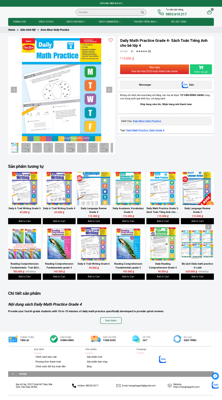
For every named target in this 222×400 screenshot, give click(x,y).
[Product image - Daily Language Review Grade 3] (93, 188)
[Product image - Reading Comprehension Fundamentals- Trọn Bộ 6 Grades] (24, 243)
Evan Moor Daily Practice (147, 130)
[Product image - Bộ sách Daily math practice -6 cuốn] (197, 243)
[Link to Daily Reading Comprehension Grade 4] (162, 266)
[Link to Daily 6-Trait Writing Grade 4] (59, 208)
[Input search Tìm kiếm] (107, 12)
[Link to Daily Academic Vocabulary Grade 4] (128, 210)
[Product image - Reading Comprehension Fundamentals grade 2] (128, 243)
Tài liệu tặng (178, 21)
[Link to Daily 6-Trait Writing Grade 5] (24, 208)
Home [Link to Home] (14, 29)
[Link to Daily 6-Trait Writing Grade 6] (93, 264)
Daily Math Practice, (137, 139)
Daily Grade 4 (156, 139)
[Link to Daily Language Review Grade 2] (197, 210)
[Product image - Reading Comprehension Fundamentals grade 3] (59, 243)
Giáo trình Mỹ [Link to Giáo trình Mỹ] (30, 29)
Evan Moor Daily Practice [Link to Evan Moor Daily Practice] (55, 29)
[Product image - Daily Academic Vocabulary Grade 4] (128, 188)
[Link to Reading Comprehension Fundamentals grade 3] (59, 266)
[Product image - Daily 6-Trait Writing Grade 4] (59, 188)
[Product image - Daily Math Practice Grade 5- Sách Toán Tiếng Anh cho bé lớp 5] (162, 188)
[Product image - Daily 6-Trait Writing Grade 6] (93, 243)
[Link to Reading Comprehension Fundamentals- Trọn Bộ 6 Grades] (24, 266)
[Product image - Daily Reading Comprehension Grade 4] (162, 243)
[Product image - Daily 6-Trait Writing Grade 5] (24, 188)
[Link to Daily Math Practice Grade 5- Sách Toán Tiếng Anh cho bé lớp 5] (162, 210)
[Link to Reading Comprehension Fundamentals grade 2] (128, 266)
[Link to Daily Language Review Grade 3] (93, 210)
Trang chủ (19, 21)
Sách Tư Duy (46, 21)
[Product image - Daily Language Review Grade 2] (197, 188)
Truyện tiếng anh (146, 21)
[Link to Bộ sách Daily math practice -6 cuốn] (197, 266)
